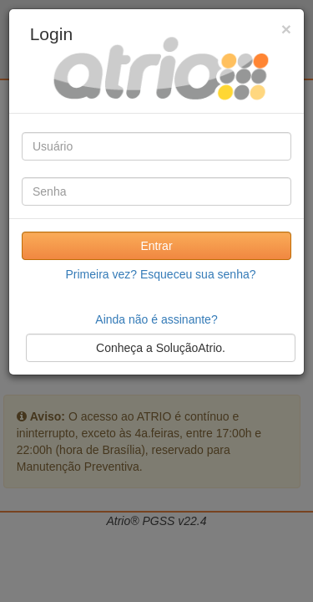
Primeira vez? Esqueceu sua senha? (160, 274)
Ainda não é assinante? (156, 319)
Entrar (156, 246)
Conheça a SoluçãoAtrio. (160, 348)
